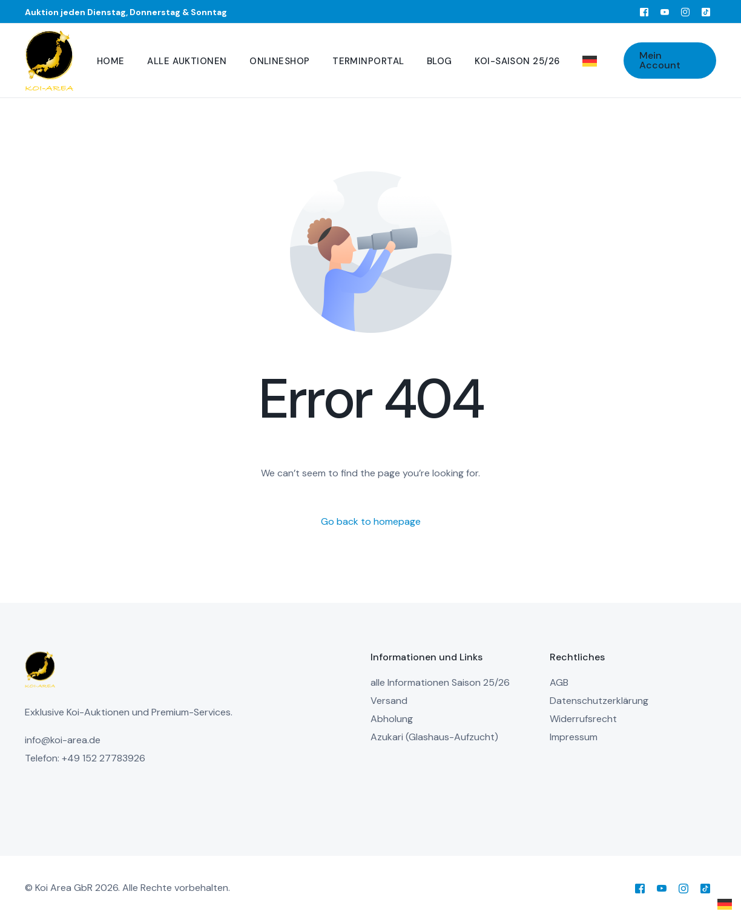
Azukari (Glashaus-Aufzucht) (434, 737)
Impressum (574, 737)
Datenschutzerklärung (599, 700)
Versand (388, 700)
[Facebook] (644, 11)
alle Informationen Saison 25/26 (440, 682)
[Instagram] (685, 11)
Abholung (391, 718)
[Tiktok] (706, 11)
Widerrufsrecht (583, 718)
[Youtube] (664, 11)
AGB (559, 682)
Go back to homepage (371, 521)
